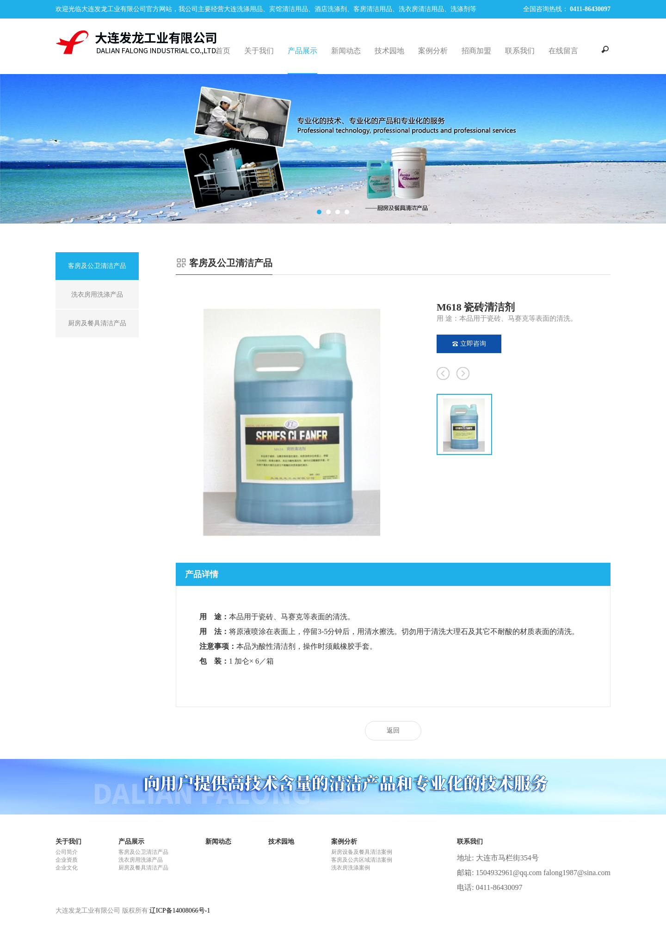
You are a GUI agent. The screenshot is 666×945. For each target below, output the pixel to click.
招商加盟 (476, 51)
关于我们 (259, 51)
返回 (393, 730)
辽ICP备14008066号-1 (179, 910)
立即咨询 (469, 343)
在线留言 (563, 51)
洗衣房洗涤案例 (350, 867)
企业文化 (67, 867)
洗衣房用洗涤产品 (140, 860)
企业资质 (67, 860)
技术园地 (389, 51)
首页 (223, 51)
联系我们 (520, 51)
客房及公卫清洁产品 (143, 852)
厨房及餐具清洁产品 (143, 867)
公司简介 (67, 852)
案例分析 (433, 51)
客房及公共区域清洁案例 (361, 860)
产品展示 (302, 51)
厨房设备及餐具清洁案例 (361, 852)
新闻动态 (346, 51)
